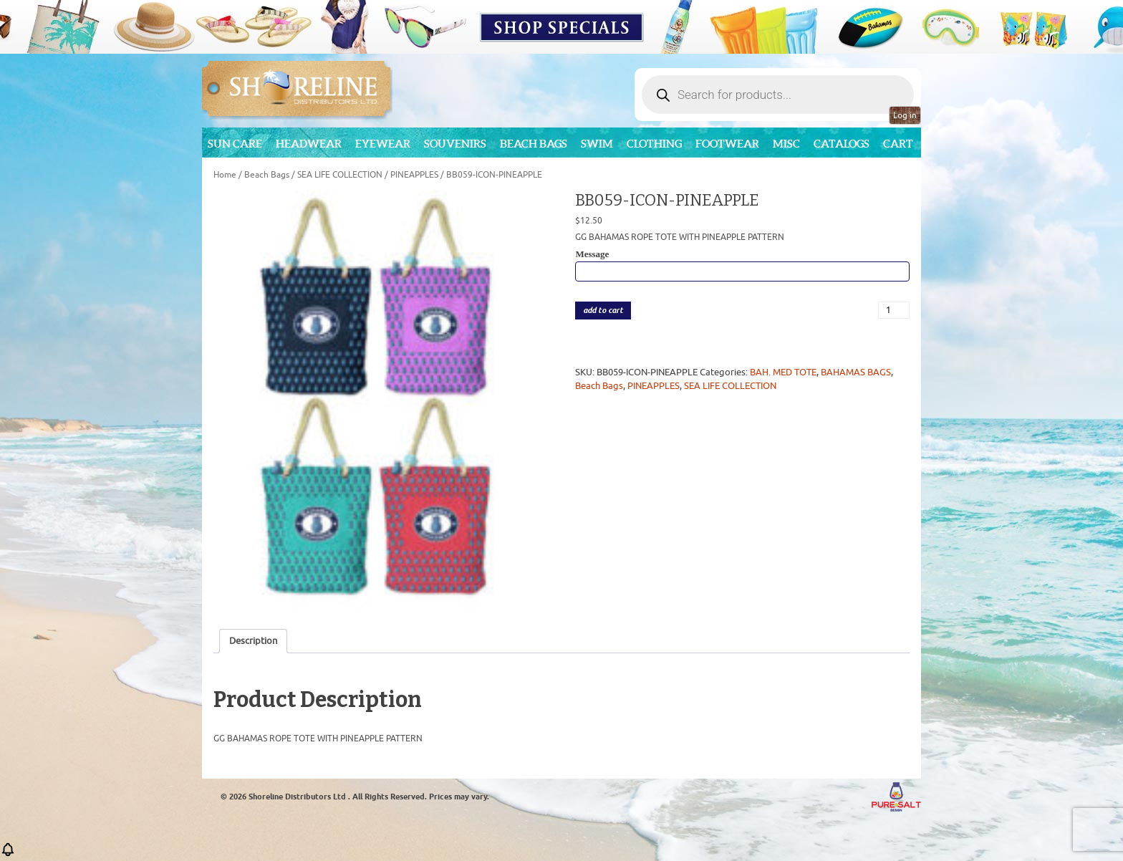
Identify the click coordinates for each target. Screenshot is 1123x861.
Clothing (654, 144)
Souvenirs (455, 144)
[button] (8, 854)
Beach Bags (533, 144)
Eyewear (382, 144)
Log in (905, 115)
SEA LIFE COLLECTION (339, 175)
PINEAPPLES (414, 175)
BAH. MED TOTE (783, 372)
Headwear (309, 144)
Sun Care (235, 144)
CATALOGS (841, 144)
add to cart (603, 310)
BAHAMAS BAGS (856, 372)
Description (253, 641)
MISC (786, 144)
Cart (898, 144)
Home (224, 175)
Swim (597, 144)
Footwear (727, 144)
